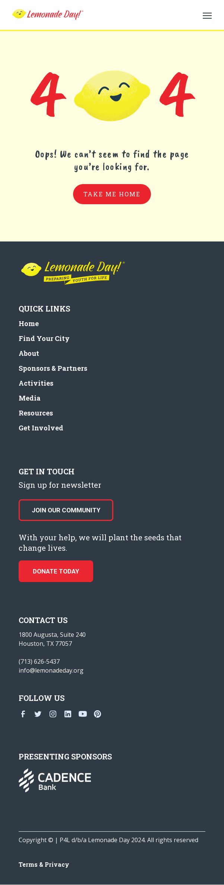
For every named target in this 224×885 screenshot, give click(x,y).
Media (30, 397)
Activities (36, 383)
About (29, 353)
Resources (36, 412)
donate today (56, 571)
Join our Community (66, 510)
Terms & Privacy (44, 864)
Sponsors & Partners (53, 368)
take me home (112, 194)
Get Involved (41, 427)
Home (29, 323)
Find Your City (44, 338)
